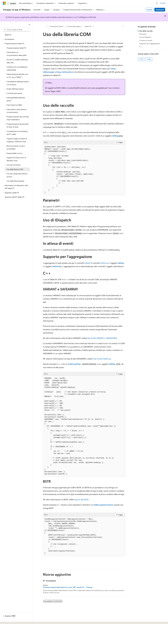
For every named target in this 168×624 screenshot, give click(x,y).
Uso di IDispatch (145, 37)
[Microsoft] (4, 3)
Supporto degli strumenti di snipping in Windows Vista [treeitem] (17, 140)
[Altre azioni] (123, 26)
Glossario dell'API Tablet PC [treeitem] (15, 197)
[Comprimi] (29, 24)
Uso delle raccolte (146, 31)
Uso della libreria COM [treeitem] (15, 169)
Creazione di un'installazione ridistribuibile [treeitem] (17, 68)
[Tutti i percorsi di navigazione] (45, 26)
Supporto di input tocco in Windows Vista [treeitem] (16, 159)
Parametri (142, 34)
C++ (141, 46)
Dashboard (160, 10)
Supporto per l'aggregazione (149, 43)
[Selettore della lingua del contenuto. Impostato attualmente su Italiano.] (8, 620)
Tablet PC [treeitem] (8, 35)
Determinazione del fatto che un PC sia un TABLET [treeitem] (17, 75)
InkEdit (87, 263)
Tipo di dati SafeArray (102, 358)
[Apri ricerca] (156, 3)
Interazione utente (56, 26)
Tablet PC (88, 26)
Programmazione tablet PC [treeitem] (16, 48)
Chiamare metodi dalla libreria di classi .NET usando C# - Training (67, 587)
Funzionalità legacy (74, 26)
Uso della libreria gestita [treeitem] (15, 181)
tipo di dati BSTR (81, 499)
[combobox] (16, 30)
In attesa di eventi (145, 40)
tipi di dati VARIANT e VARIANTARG (102, 338)
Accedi (162, 3)
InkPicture (104, 263)
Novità (149, 10)
